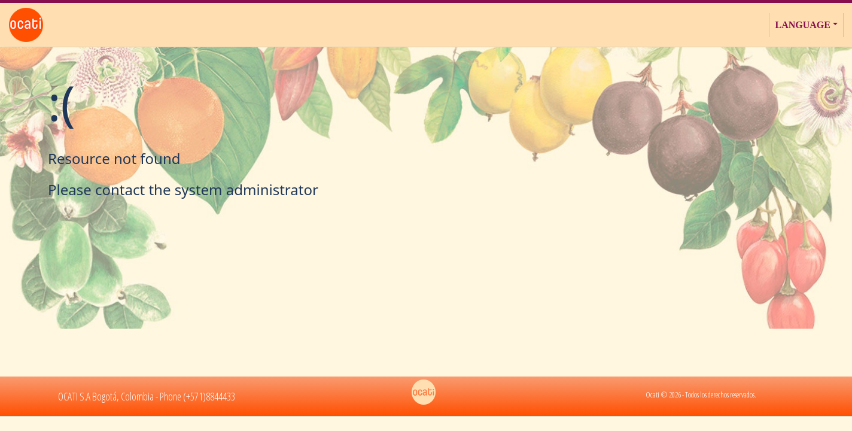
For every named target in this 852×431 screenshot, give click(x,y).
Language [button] (802, 25)
